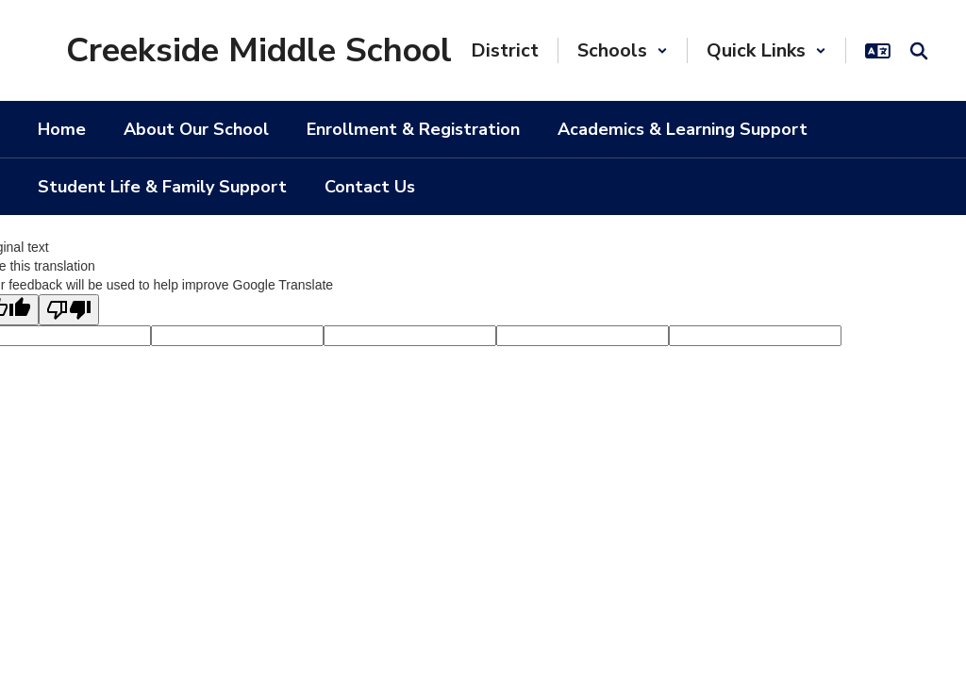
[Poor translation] (69, 309)
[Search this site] (918, 50)
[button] (622, 50)
